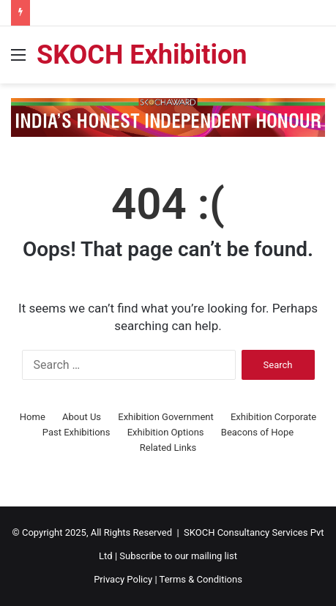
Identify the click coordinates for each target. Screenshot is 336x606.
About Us (81, 416)
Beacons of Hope (257, 432)
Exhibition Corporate (273, 416)
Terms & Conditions (201, 579)
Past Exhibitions (76, 432)
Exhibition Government (165, 416)
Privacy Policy (123, 579)
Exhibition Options (165, 432)
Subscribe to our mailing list (178, 555)
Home (32, 416)
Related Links (168, 447)
